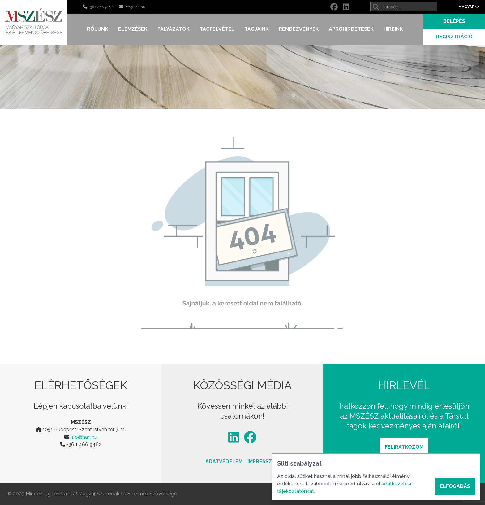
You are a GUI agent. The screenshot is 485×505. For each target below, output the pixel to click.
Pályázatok (173, 29)
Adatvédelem (223, 461)
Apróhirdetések (351, 29)
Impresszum (263, 461)
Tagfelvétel (217, 29)
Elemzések (133, 29)
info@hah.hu (83, 437)
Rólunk (97, 29)
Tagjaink (256, 29)
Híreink (393, 29)
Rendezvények (299, 29)
